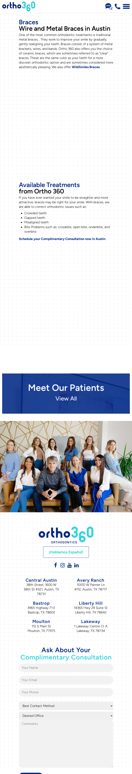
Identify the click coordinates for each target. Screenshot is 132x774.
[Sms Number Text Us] (108, 6)
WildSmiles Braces (86, 67)
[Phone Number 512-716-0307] (117, 6)
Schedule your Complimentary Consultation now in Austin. (62, 230)
